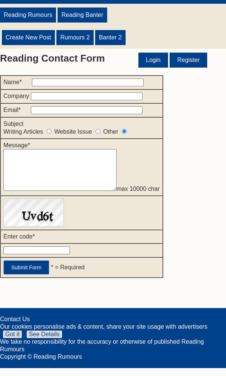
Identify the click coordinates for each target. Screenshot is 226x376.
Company (73, 96)
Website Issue (78, 131)
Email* (73, 110)
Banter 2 (110, 37)
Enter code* (19, 244)
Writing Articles (28, 131)
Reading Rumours (28, 15)
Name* (73, 82)
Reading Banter (82, 15)
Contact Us (15, 327)
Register (188, 60)
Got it (12, 342)
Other (115, 131)
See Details (44, 342)
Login (153, 60)
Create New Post (28, 37)
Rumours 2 (74, 37)
